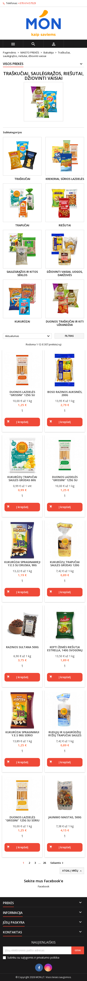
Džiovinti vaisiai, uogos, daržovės (65, 273)
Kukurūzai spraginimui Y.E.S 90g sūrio (22, 733)
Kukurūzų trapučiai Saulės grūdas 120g (65, 563)
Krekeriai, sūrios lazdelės (65, 179)
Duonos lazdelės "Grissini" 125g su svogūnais (65, 480)
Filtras (69, 336)
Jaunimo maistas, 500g (64, 817)
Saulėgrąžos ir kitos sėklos (22, 273)
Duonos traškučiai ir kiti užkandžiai (65, 323)
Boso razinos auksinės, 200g (64, 393)
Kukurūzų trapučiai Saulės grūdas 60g (22, 478)
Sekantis (57, 863)
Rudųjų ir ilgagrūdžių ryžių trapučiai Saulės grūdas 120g (64, 735)
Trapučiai (22, 225)
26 (44, 863)
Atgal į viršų (72, 871)
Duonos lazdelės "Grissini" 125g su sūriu (22, 818)
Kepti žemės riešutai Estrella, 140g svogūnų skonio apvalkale (65, 650)
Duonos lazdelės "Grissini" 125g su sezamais (22, 395)
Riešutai (65, 225)
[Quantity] (22, 411)
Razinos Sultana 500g (22, 647)
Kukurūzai (22, 321)
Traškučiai (22, 179)
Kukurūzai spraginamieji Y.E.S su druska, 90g (22, 563)
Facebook (43, 886)
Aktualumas (28, 336)
